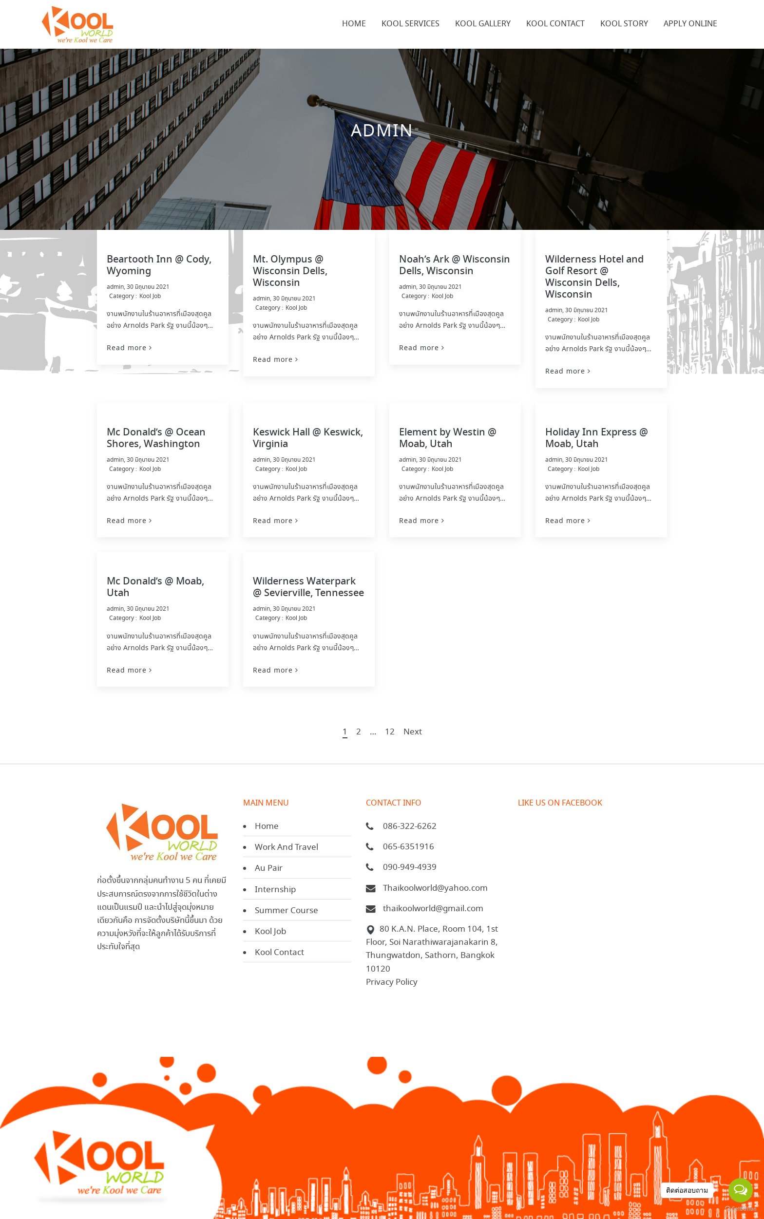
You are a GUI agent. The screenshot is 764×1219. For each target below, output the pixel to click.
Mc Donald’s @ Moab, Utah (155, 587)
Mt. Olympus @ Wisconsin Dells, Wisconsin (290, 271)
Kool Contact (279, 953)
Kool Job (150, 296)
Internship (275, 890)
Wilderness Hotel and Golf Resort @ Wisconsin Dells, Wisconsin (594, 277)
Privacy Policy (392, 982)
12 (390, 733)
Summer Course (286, 911)
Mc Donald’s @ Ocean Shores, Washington (156, 438)
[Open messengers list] (740, 1190)
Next (412, 733)
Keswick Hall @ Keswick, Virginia (308, 438)
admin (115, 287)
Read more (127, 348)
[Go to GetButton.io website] (740, 1209)
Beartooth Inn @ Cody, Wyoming (159, 266)
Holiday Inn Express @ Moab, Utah (596, 438)
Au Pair (269, 869)
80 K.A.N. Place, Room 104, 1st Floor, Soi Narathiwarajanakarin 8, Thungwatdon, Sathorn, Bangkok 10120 (432, 949)
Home (267, 827)
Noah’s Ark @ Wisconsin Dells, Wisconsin (454, 266)
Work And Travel (286, 848)
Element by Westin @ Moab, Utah (448, 438)
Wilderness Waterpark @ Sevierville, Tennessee (308, 587)
